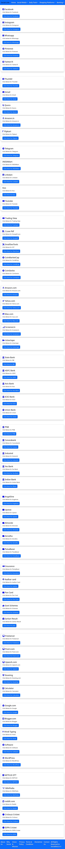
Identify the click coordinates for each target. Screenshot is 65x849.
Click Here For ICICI (10, 404)
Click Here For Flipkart (10, 138)
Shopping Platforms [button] (47, 2)
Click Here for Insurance (11, 573)
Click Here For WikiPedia (11, 795)
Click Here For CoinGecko (11, 277)
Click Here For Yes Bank (11, 473)
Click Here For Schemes (11, 612)
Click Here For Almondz (11, 530)
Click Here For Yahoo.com (12, 308)
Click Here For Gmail (10, 99)
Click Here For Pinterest (11, 55)
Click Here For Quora (10, 112)
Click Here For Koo (9, 195)
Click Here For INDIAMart (12, 168)
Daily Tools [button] (33, 2)
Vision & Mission (15, 844)
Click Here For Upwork (11, 669)
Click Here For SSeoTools (11, 251)
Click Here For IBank (10, 486)
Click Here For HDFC (10, 377)
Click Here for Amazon (11, 295)
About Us (3, 843)
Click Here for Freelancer (11, 643)
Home (13, 2)
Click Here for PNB (9, 434)
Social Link (5, 2)
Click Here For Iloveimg (11, 682)
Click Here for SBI (9, 364)
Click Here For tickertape (11, 347)
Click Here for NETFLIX (11, 782)
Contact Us (47, 843)
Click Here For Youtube (11, 208)
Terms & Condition (29, 843)
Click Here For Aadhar (10, 586)
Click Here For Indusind (11, 460)
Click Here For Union (10, 417)
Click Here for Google (10, 712)
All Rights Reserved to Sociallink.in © (56, 844)
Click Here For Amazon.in (11, 125)
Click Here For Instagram (11, 29)
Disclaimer (38, 842)
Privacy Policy (22, 843)
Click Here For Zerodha (11, 543)
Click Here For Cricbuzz (11, 821)
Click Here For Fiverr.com (11, 656)
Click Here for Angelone (11, 503)
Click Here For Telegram (11, 155)
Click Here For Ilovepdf (11, 238)
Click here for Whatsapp (11, 42)
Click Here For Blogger (11, 725)
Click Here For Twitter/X (11, 69)
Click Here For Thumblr (11, 86)
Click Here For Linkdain (11, 182)
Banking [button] (60, 2)
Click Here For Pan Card (11, 599)
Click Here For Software (11, 752)
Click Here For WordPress (12, 765)
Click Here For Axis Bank (11, 390)
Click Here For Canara (10, 447)
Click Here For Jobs (9, 626)
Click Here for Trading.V (11, 225)
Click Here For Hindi (10, 738)
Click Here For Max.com (11, 321)
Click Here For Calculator (11, 695)
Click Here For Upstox (10, 517)
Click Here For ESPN (10, 834)
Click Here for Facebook (11, 16)
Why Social (9, 843)
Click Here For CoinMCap (11, 264)
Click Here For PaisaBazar (12, 556)
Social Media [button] (21, 2)
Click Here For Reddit (10, 808)
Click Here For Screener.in (12, 334)
